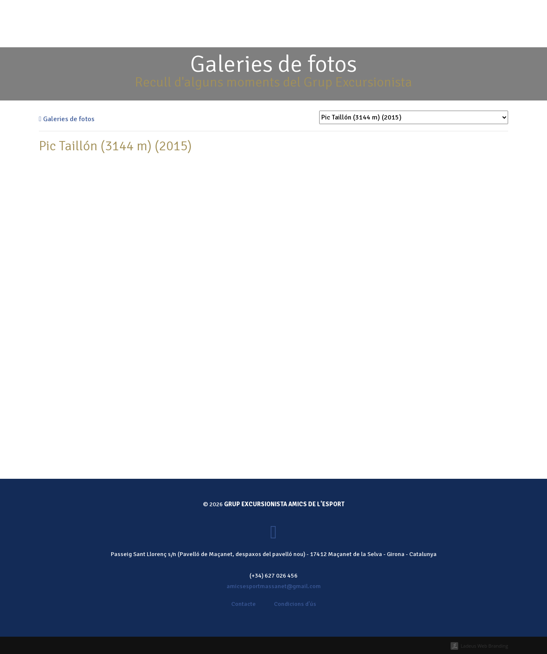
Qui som (256, 35)
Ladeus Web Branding (484, 646)
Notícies (402, 35)
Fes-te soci (298, 12)
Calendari (333, 35)
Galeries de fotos (66, 119)
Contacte (439, 35)
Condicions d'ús (295, 604)
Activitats (292, 35)
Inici (229, 35)
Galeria (369, 35)
